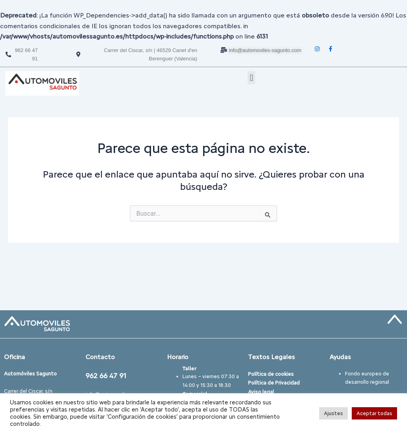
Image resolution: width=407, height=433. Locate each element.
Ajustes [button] (333, 413)
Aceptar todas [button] (374, 413)
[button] (251, 77)
